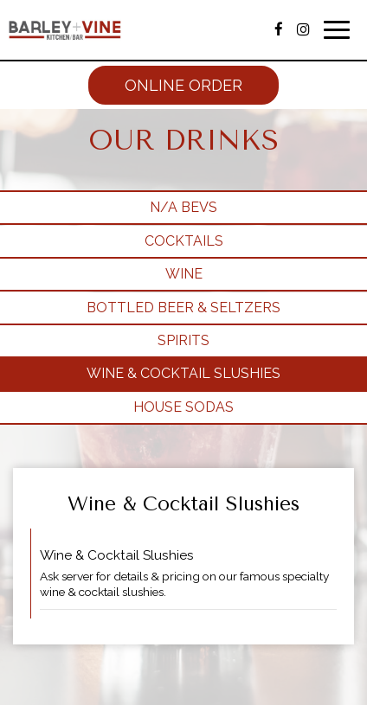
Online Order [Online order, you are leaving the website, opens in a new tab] (183, 85)
